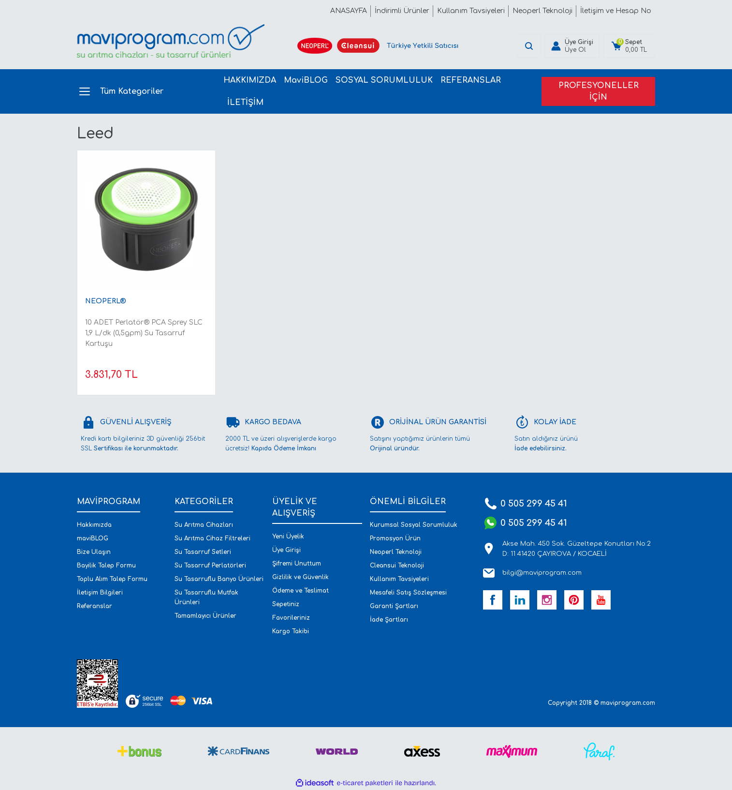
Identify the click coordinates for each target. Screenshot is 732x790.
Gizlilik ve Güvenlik (300, 577)
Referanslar (94, 606)
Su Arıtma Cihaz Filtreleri (212, 538)
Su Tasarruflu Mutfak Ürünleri (206, 597)
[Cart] (629, 46)
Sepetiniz (285, 604)
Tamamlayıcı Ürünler (205, 615)
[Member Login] (556, 46)
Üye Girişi (286, 550)
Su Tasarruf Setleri (203, 552)
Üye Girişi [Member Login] (579, 42)
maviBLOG (92, 538)
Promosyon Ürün (395, 538)
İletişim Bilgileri (100, 592)
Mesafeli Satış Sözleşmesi (408, 592)
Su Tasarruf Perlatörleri (210, 565)
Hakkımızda (94, 525)
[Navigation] (144, 91)
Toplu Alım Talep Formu (112, 579)
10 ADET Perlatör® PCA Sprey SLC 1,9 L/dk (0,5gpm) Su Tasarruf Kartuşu (144, 333)
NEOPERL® (105, 301)
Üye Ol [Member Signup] (575, 49)
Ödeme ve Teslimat (300, 590)
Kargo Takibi (290, 631)
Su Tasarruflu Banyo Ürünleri (219, 579)
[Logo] (170, 41)
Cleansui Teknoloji (397, 565)
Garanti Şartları (394, 606)
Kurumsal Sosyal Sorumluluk (413, 525)
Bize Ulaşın (94, 552)
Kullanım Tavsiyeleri (399, 579)
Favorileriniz (291, 617)
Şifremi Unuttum (296, 563)
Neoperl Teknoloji (396, 552)
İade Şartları (389, 619)
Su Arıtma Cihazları (204, 525)
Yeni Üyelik (288, 536)
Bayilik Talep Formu (106, 565)
